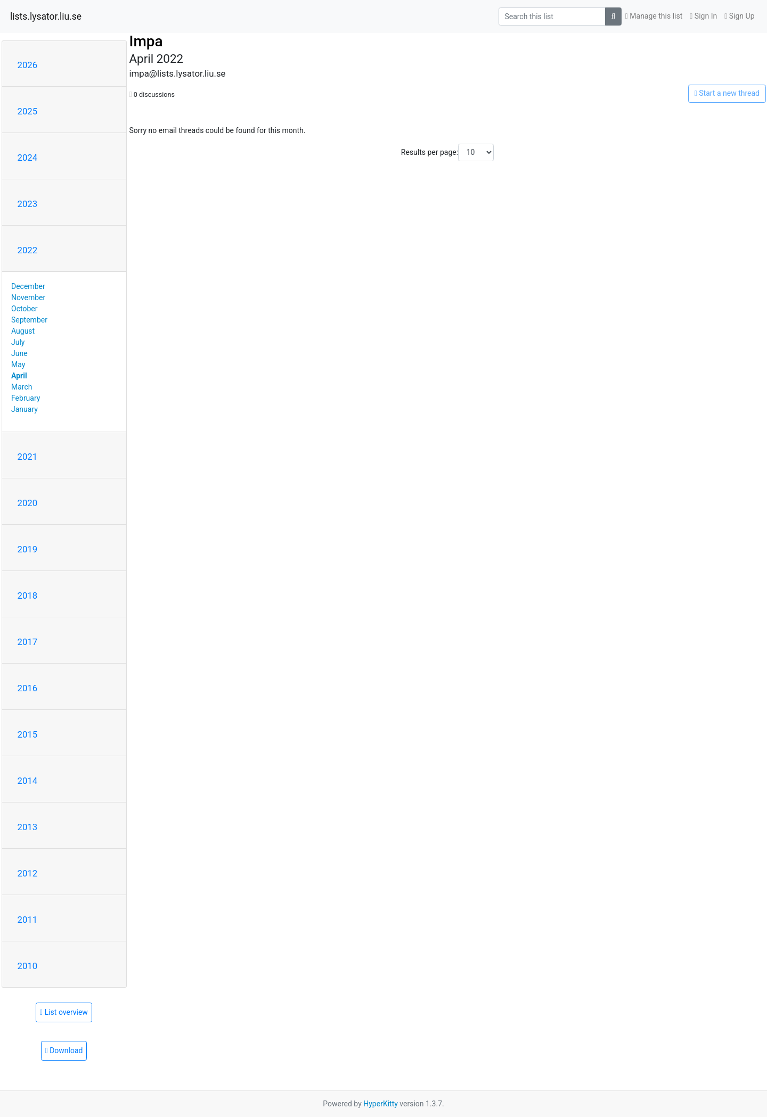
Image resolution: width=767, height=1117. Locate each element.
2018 (28, 595)
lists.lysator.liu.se (45, 16)
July (18, 342)
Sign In (703, 16)
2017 (28, 641)
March (21, 387)
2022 (28, 250)
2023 (28, 203)
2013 (28, 827)
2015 (28, 734)
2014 (28, 780)
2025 (28, 111)
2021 (28, 456)
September (29, 320)
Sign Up (739, 16)
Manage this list (654, 16)
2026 (28, 65)
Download (64, 1050)
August (23, 331)
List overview (64, 1012)
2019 (28, 549)
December (28, 286)
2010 (28, 966)
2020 (28, 503)
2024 (28, 157)
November (28, 297)
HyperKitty (380, 1103)
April (19, 375)
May (18, 364)
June (19, 353)
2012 (28, 873)
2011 (28, 919)
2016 (28, 688)
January (24, 409)
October (24, 308)
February (25, 398)
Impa (146, 41)
